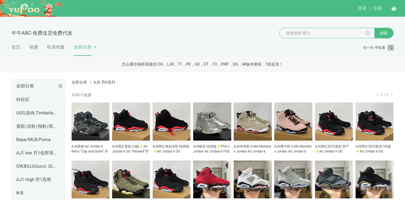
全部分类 (83, 47)
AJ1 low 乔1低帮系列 (37, 153)
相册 (33, 47)
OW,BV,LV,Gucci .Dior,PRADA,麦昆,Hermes (37, 166)
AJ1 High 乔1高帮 (33, 179)
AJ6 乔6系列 (104, 82)
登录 (362, 8)
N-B (20, 193)
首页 (16, 47)
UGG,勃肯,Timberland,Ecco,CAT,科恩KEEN (37, 113)
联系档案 (56, 47)
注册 (377, 8)
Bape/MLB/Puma (33, 139)
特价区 (23, 99)
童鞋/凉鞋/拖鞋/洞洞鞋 (37, 126)
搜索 (384, 33)
